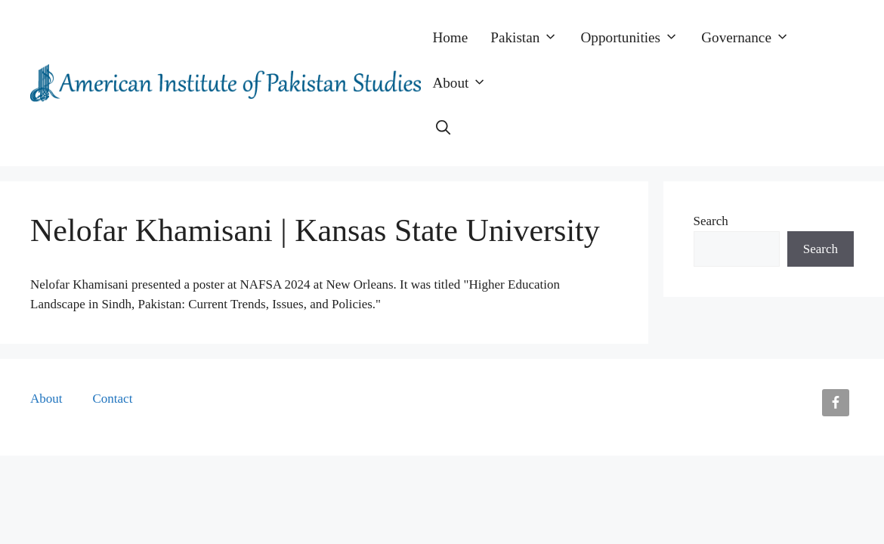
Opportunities (636, 37)
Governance (751, 37)
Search (711, 221)
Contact (113, 398)
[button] (443, 128)
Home (450, 37)
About (465, 83)
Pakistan (529, 37)
